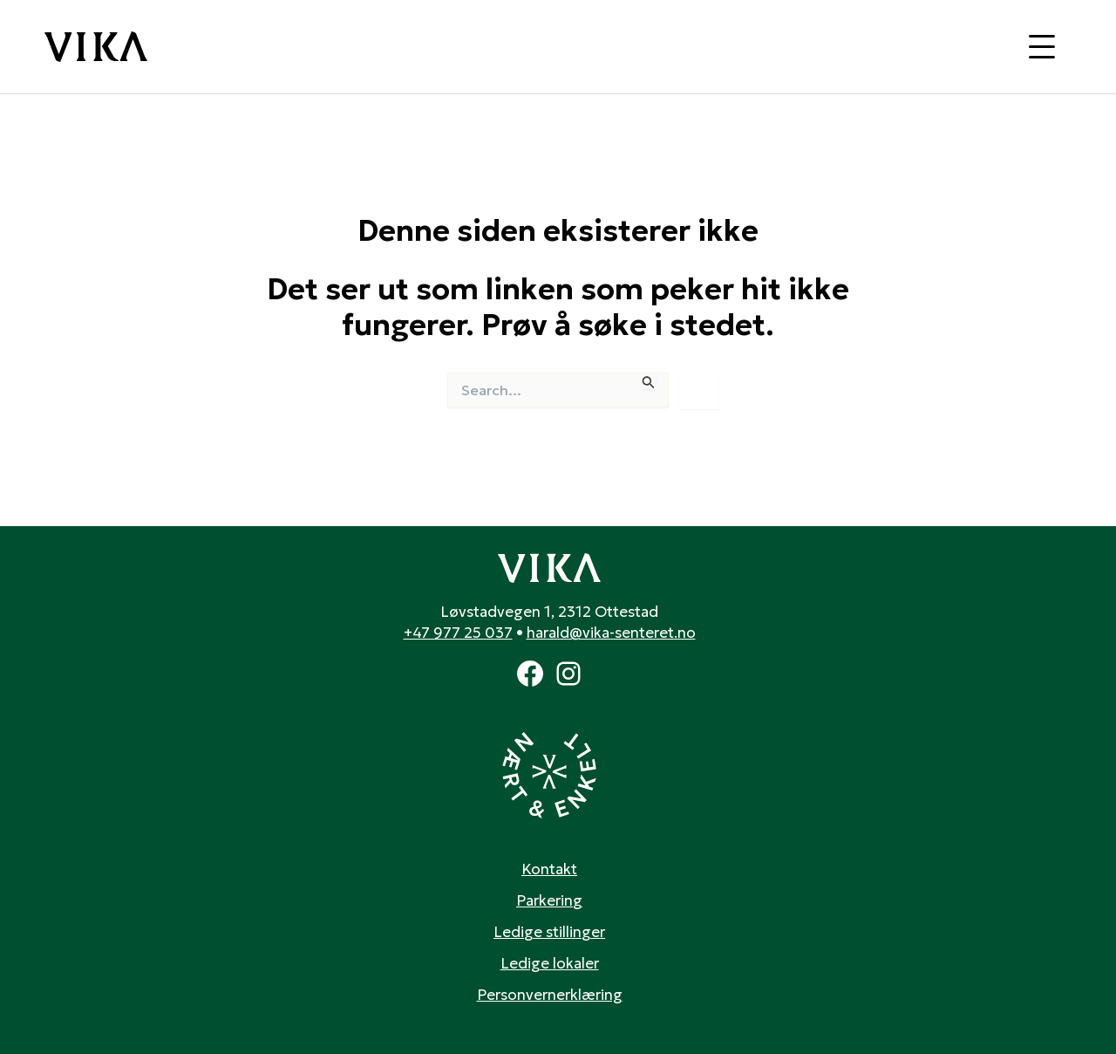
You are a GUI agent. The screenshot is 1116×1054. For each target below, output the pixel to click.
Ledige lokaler (549, 963)
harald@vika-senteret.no (611, 632)
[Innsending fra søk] (649, 381)
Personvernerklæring (550, 994)
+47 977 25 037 (458, 632)
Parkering (549, 900)
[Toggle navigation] (1041, 47)
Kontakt (549, 869)
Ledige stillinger (549, 931)
